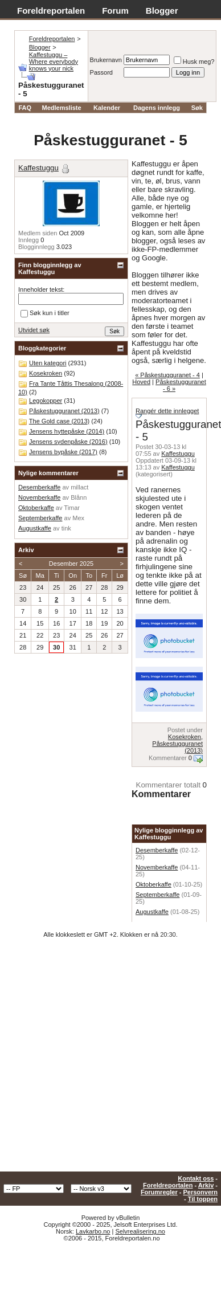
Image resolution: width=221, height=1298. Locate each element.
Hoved (141, 381)
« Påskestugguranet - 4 (167, 375)
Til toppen (203, 1198)
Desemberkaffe (157, 850)
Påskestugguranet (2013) (64, 410)
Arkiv (206, 1185)
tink (66, 528)
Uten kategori (47, 363)
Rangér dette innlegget (167, 410)
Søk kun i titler (45, 313)
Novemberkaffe (157, 867)
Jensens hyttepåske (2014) (66, 431)
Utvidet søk (34, 329)
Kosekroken (184, 736)
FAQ (24, 107)
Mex (78, 518)
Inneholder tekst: (41, 289)
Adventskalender (51, 23)
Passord (101, 72)
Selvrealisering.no (140, 1231)
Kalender (106, 107)
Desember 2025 (71, 563)
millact (79, 487)
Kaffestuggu (178, 453)
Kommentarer (168, 757)
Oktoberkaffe (153, 884)
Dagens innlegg (156, 107)
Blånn (79, 497)
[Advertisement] (107, 1059)
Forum (115, 10)
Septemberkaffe (157, 894)
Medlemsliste (61, 107)
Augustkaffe (152, 911)
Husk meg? (194, 61)
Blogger (162, 10)
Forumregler (159, 1192)
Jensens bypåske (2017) (63, 451)
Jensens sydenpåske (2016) (68, 441)
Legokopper (45, 400)
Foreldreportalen (51, 10)
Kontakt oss (196, 1178)
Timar (72, 507)
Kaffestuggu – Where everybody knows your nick (53, 61)
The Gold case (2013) (59, 421)
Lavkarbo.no (93, 1231)
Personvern (200, 1192)
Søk (197, 107)
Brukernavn (106, 59)
